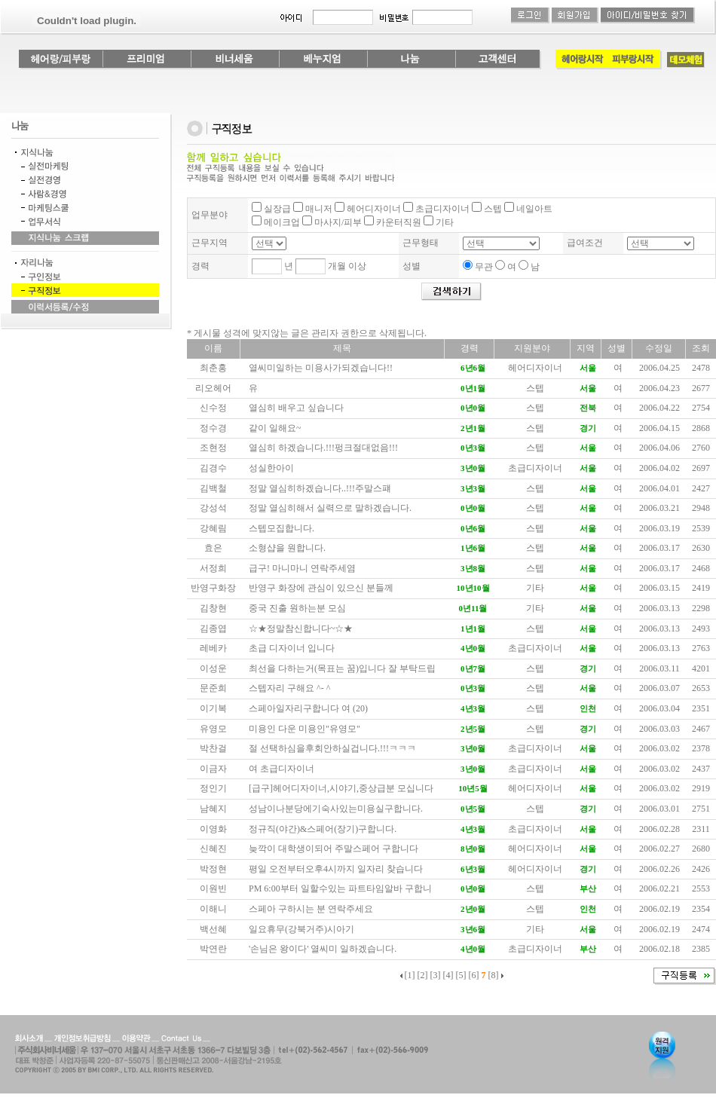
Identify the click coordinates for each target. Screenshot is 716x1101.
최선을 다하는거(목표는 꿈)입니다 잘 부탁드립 (342, 668)
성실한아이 (271, 468)
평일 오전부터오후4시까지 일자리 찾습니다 (336, 869)
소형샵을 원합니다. (287, 548)
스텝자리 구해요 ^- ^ (289, 688)
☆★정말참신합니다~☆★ (301, 628)
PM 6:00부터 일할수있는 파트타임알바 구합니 (340, 888)
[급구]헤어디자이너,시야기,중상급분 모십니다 (341, 788)
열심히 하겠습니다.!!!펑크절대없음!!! (323, 447)
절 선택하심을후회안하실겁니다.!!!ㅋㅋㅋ (332, 748)
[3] (435, 975)
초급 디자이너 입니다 (292, 648)
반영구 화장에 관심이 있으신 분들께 (321, 588)
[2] (423, 975)
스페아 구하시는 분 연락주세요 (311, 909)
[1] (410, 975)
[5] (461, 975)
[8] (493, 975)
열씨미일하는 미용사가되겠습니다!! (321, 367)
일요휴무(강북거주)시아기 (301, 929)
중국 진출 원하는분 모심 (297, 608)
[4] (448, 975)
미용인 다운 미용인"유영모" (304, 728)
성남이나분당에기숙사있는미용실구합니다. (336, 808)
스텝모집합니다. (281, 528)
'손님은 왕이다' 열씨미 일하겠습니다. (322, 948)
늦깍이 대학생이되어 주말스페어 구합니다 (333, 848)
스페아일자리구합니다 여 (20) (308, 708)
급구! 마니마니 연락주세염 (302, 568)
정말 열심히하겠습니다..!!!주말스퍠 (320, 488)
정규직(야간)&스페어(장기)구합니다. (322, 829)
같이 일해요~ (275, 428)
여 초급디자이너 (281, 768)
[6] (474, 975)
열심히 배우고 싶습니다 (296, 407)
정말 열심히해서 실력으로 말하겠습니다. (330, 508)
